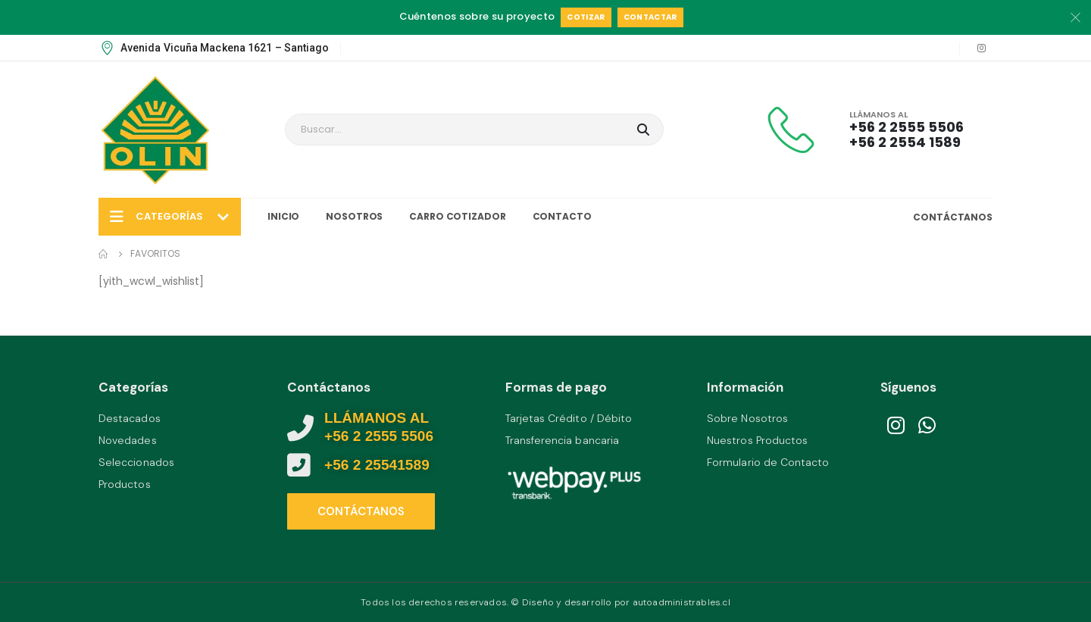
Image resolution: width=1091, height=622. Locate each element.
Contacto (562, 216)
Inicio (283, 216)
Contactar (650, 17)
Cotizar (586, 17)
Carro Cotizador (457, 216)
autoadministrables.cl (681, 602)
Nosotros (354, 216)
